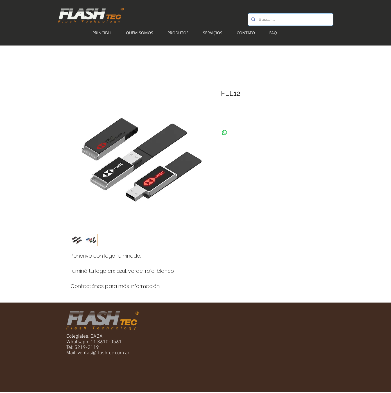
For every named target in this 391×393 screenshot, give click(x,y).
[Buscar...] (290, 19)
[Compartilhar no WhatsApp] (224, 132)
